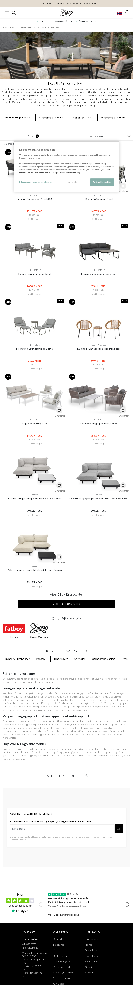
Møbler (13, 27)
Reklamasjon (60, 955)
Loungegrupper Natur (18, 117)
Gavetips (89, 966)
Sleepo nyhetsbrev (63, 972)
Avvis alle (72, 182)
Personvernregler (62, 966)
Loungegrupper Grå (81, 117)
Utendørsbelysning (103, 658)
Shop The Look (93, 955)
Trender (89, 944)
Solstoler (79, 658)
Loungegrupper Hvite (112, 117)
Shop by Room (92, 939)
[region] (66, 166)
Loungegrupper (53, 27)
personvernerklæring (71, 837)
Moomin (89, 972)
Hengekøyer (60, 658)
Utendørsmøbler (26, 27)
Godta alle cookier (102, 182)
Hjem (5, 27)
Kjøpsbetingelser (62, 961)
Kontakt (28, 932)
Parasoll (41, 658)
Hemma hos (91, 961)
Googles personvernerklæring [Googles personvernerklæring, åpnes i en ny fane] (66, 172)
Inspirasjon (93, 932)
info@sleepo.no (30, 947)
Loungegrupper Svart (50, 117)
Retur (56, 950)
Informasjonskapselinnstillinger (35, 182)
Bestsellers (91, 950)
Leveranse (58, 944)
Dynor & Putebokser (17, 658)
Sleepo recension (62, 978)
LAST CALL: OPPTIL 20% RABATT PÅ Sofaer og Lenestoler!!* (66, 3)
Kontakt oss (59, 939)
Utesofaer (40, 27)
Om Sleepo (60, 932)
